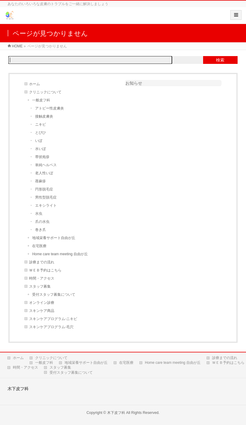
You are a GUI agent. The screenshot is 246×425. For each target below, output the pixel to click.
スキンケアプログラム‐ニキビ (53, 319)
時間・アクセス (41, 278)
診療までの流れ (41, 262)
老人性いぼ (44, 173)
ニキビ (40, 124)
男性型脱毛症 (46, 197)
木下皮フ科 (116, 413)
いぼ (38, 141)
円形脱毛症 (44, 189)
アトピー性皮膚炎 (49, 108)
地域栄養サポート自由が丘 (53, 238)
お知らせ (133, 83)
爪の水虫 (42, 222)
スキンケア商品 (41, 311)
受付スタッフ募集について (53, 294)
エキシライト (46, 205)
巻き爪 (40, 230)
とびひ (40, 132)
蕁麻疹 (40, 181)
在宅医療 (39, 246)
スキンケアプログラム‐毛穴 (51, 327)
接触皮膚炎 (44, 116)
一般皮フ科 (41, 100)
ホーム (34, 84)
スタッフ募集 (40, 286)
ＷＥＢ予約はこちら (45, 270)
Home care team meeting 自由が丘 (60, 254)
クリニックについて (45, 92)
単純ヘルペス (46, 165)
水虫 (38, 213)
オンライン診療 (41, 303)
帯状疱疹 (42, 157)
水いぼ (40, 149)
